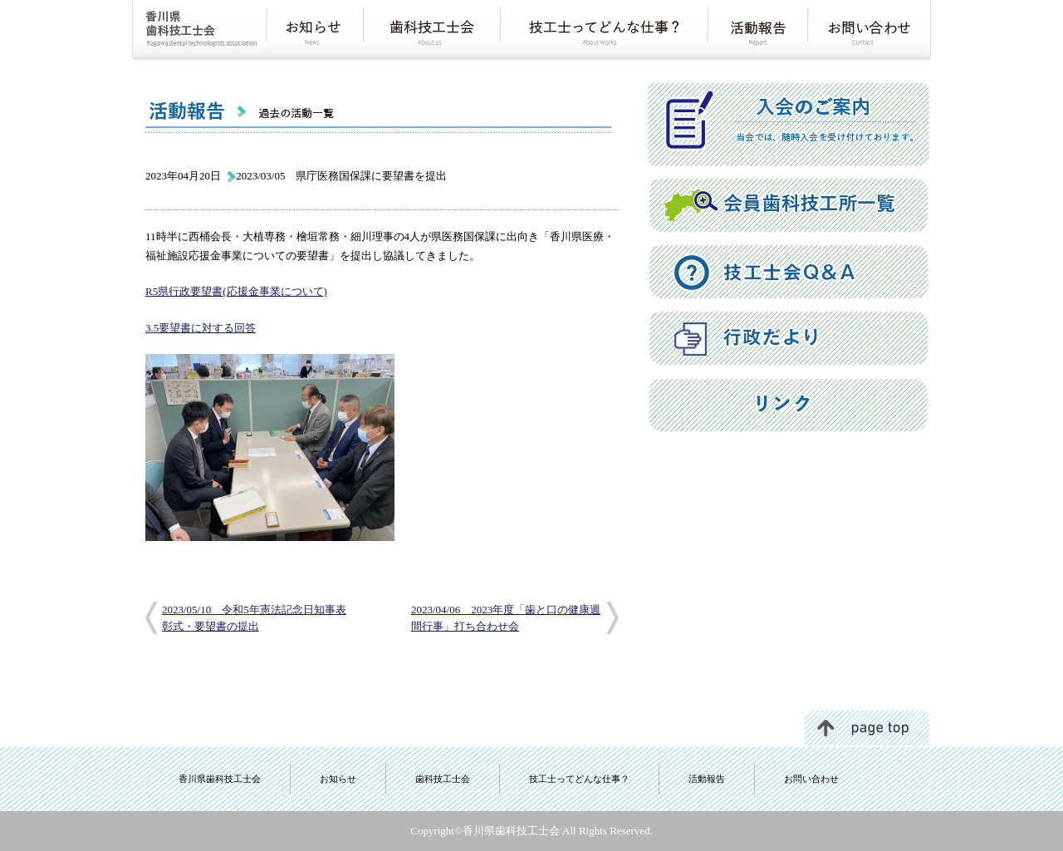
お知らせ (338, 779)
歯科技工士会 (442, 779)
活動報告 (706, 779)
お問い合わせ (811, 779)
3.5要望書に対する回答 (200, 328)
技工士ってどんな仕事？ (579, 779)
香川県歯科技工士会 (220, 779)
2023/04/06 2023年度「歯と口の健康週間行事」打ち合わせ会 (505, 617)
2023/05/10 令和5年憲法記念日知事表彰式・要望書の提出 (254, 617)
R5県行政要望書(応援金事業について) (236, 291)
